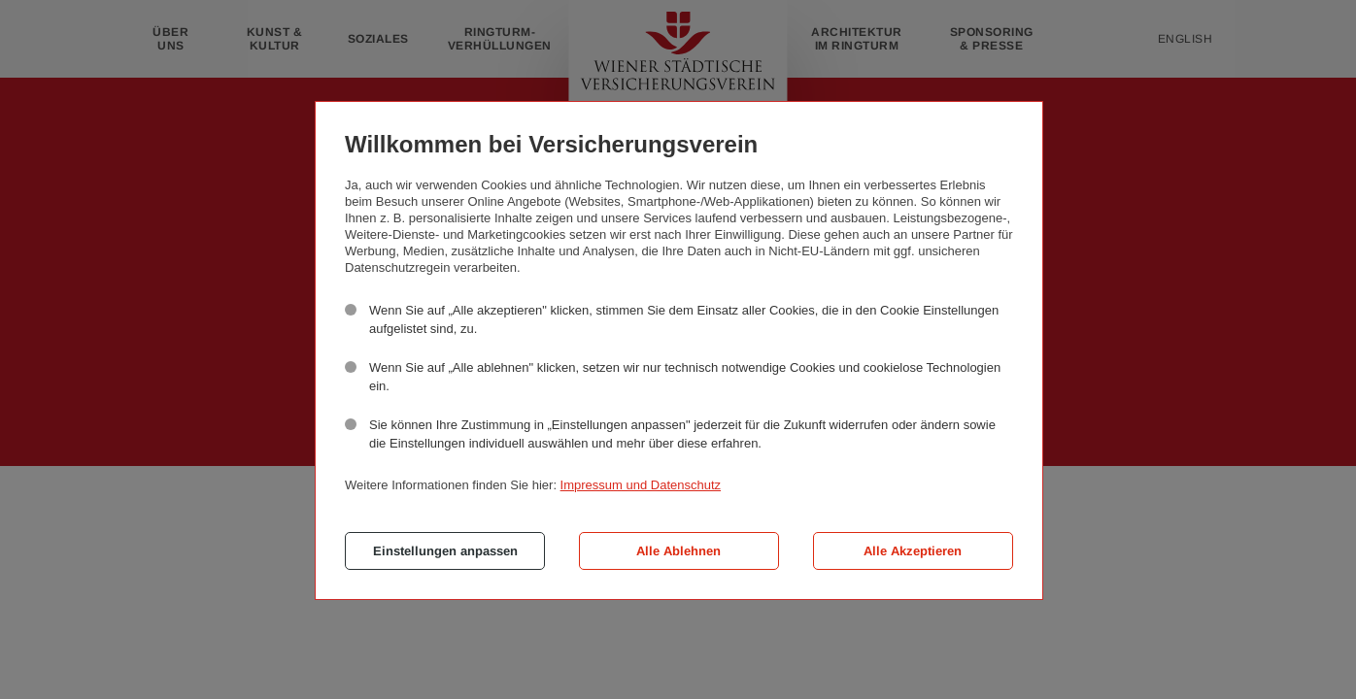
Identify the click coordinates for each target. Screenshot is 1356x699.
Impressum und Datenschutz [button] (640, 485)
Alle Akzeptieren (913, 551)
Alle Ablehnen (678, 551)
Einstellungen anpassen (445, 551)
